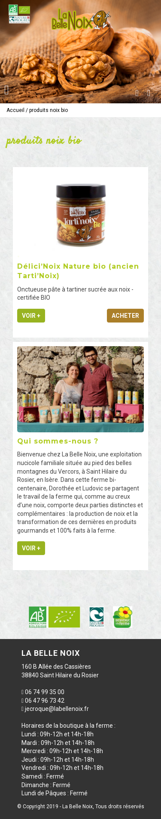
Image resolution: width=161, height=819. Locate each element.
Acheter (125, 315)
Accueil (15, 110)
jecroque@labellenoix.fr (57, 708)
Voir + (31, 315)
